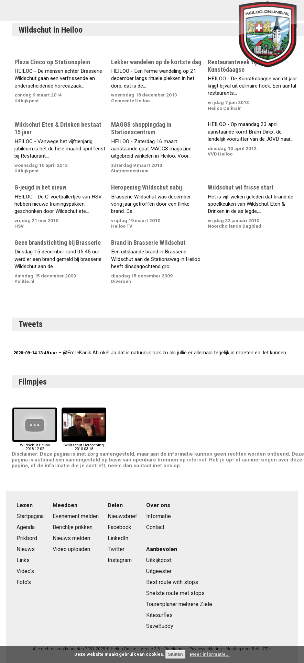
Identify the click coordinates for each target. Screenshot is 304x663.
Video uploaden (71, 549)
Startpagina (30, 516)
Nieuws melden (71, 538)
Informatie (158, 516)
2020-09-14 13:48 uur (35, 352)
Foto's (24, 582)
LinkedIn (118, 538)
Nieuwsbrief (122, 516)
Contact (155, 527)
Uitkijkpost (159, 560)
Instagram (120, 560)
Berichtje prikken (73, 527)
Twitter (116, 549)
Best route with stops (172, 582)
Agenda (26, 527)
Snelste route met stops (175, 593)
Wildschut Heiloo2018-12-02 (34, 445)
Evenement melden (76, 516)
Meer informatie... (210, 654)
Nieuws (26, 549)
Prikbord (27, 538)
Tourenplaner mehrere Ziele (179, 604)
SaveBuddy (159, 626)
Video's (25, 571)
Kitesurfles (159, 615)
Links (23, 560)
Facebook (119, 527)
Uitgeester (159, 571)
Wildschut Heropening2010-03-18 (84, 445)
